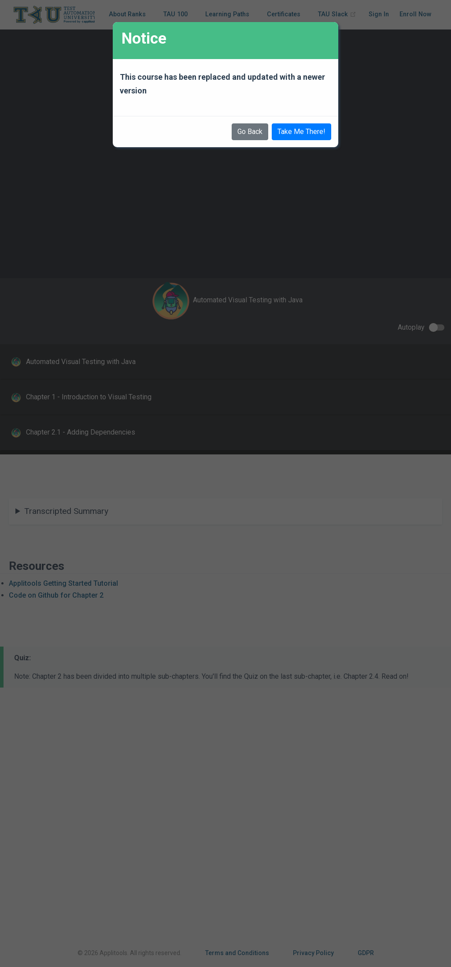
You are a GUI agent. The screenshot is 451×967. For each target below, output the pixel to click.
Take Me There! (301, 131)
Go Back (249, 131)
